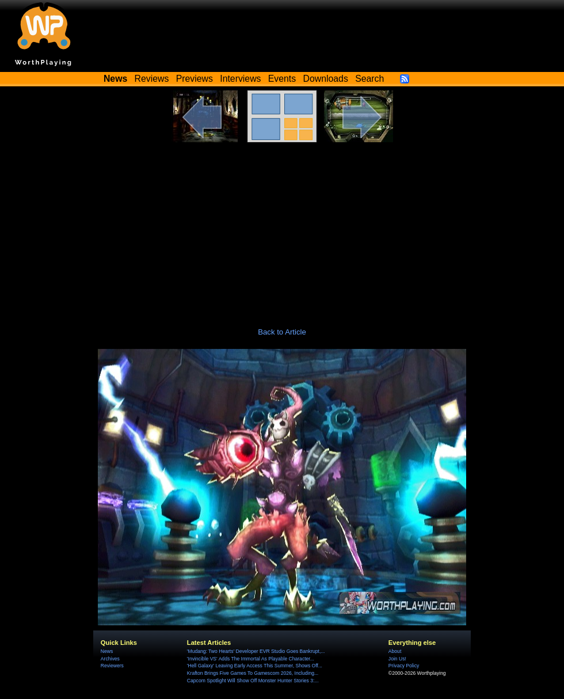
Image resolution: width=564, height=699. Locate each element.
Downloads (325, 78)
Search (369, 78)
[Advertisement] (282, 228)
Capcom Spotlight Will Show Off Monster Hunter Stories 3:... (253, 680)
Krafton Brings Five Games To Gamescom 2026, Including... (252, 673)
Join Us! (397, 659)
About (394, 651)
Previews (194, 78)
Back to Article (282, 332)
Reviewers (112, 665)
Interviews (240, 78)
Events (282, 78)
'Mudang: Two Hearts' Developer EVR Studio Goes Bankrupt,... (256, 651)
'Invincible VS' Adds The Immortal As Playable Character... (250, 659)
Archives (110, 659)
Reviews (152, 78)
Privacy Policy (403, 665)
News (107, 651)
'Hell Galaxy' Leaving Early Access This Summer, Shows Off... (254, 665)
